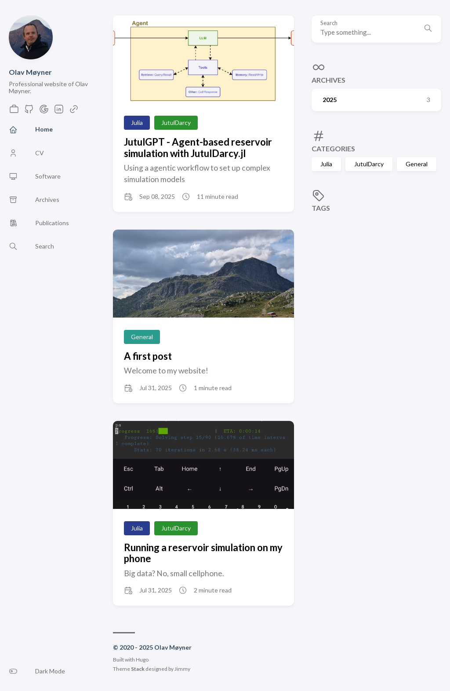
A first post (148, 356)
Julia (326, 164)
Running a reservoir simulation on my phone (203, 552)
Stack (138, 668)
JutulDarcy (369, 164)
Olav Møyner (30, 72)
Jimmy (182, 668)
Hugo (142, 659)
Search (329, 23)
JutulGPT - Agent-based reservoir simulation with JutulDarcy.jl (198, 147)
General (417, 164)
